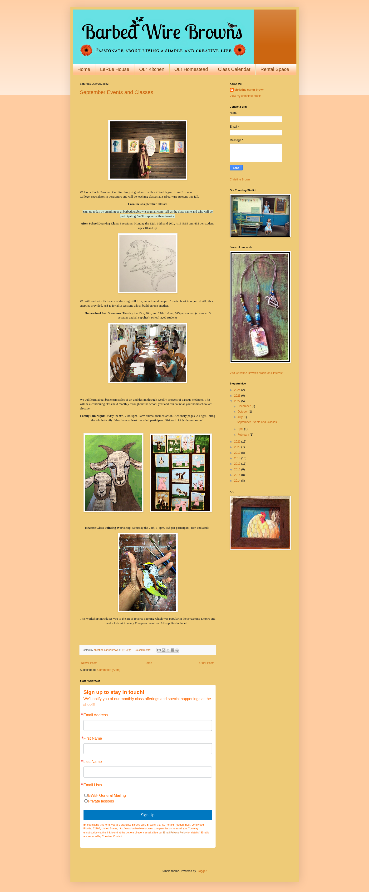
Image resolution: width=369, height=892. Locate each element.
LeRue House (114, 69)
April (240, 429)
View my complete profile (245, 96)
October (242, 411)
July (240, 417)
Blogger (202, 871)
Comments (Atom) (108, 670)
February (243, 434)
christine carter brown (250, 89)
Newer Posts (89, 663)
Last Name (93, 762)
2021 (237, 441)
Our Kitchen (151, 69)
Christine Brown (240, 179)
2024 (237, 390)
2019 (237, 452)
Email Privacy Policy (175, 832)
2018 (237, 458)
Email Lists (93, 785)
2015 (237, 475)
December (244, 406)
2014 (237, 480)
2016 (237, 469)
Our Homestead (191, 69)
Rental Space (275, 69)
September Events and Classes (116, 92)
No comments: (143, 649)
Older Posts (206, 663)
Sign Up (147, 815)
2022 (237, 401)
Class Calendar (234, 69)
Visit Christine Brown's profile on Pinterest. (257, 373)
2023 (237, 395)
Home (84, 69)
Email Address (96, 715)
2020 (237, 447)
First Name (93, 738)
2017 (237, 463)
